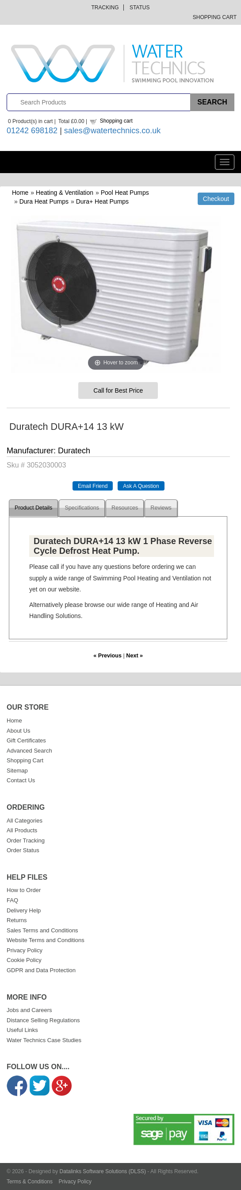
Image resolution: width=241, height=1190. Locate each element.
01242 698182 (32, 130)
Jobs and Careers (29, 1010)
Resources (124, 508)
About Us (18, 730)
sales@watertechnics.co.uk (112, 130)
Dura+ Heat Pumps (102, 201)
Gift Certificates (26, 740)
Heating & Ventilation (64, 192)
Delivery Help (24, 910)
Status (140, 7)
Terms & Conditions (30, 1181)
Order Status (23, 850)
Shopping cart (116, 121)
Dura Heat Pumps (44, 201)
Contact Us (21, 780)
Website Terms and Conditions (45, 940)
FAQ (12, 900)
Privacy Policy (24, 950)
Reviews (161, 508)
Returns (17, 920)
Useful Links (22, 1030)
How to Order (24, 890)
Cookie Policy (24, 960)
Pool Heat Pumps (125, 192)
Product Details (33, 508)
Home (20, 192)
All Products (22, 830)
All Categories (24, 820)
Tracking (105, 7)
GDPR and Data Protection (41, 970)
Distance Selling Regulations (43, 1020)
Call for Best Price (118, 390)
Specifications (82, 508)
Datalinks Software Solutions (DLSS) (103, 1171)
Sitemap (17, 770)
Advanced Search (29, 750)
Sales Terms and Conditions (42, 930)
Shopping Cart (215, 17)
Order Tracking (26, 840)
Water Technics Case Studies (44, 1040)
